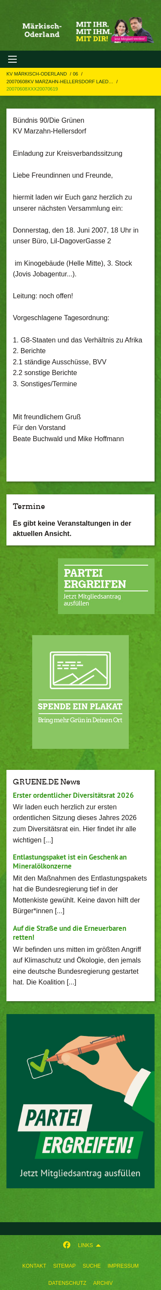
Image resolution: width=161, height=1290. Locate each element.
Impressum (123, 1266)
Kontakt (34, 1266)
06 (76, 73)
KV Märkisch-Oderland (37, 73)
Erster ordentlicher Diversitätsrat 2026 (73, 795)
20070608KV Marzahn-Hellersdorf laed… (60, 81)
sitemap (64, 1266)
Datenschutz (67, 1283)
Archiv (102, 1283)
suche (91, 1266)
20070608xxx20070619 (32, 88)
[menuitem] (34, 1264)
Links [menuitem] (85, 1245)
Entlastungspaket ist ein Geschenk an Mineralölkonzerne (70, 861)
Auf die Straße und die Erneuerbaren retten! (69, 933)
